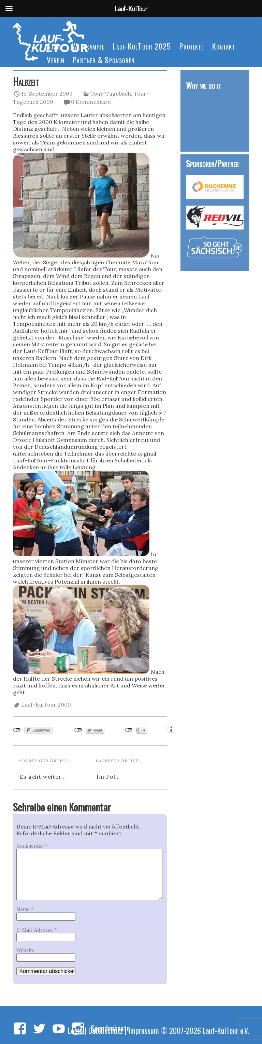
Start (55, 46)
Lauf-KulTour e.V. (226, 1030)
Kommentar (31, 846)
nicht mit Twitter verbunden (78, 730)
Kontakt (223, 46)
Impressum (143, 1030)
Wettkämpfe (88, 46)
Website (25, 950)
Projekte (191, 46)
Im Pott (108, 776)
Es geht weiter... (43, 776)
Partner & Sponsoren (104, 59)
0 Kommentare (91, 101)
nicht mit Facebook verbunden (17, 730)
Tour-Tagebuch (110, 93)
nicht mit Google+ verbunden (129, 730)
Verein (55, 59)
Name (24, 909)
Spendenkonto (110, 1027)
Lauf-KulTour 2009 (46, 704)
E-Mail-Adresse (36, 930)
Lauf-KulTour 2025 (142, 46)
